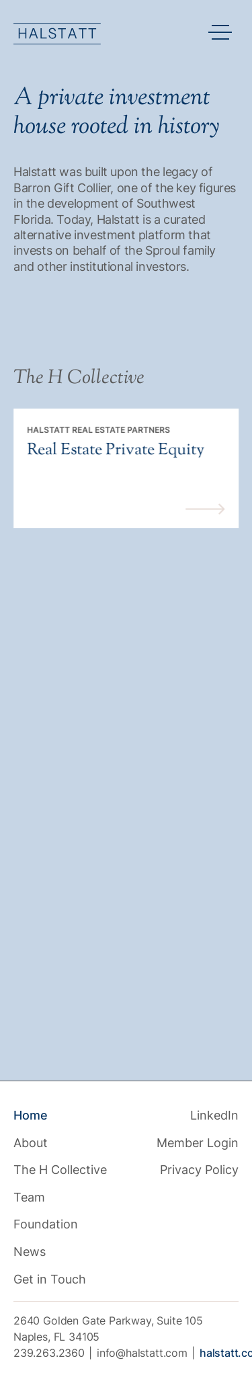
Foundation (45, 1224)
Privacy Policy (199, 1170)
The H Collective (60, 1170)
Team (29, 1197)
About (30, 1143)
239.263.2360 (49, 1352)
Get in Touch (49, 1279)
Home (30, 1115)
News (29, 1252)
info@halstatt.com (142, 1352)
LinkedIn (214, 1115)
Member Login (198, 1143)
